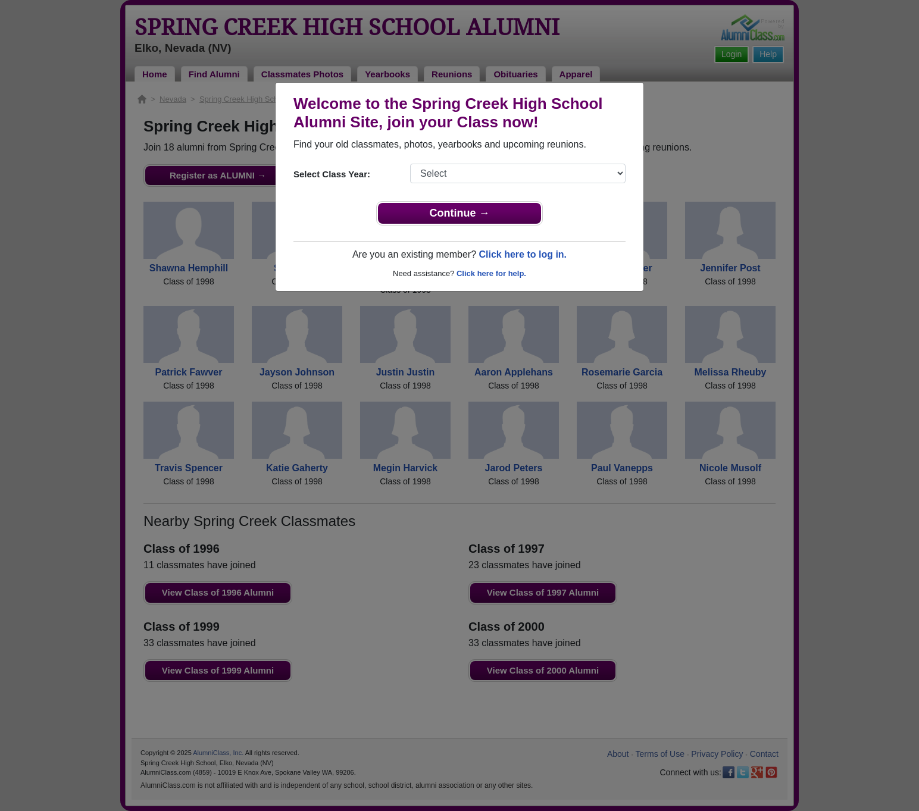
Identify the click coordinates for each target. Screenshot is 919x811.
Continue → (460, 213)
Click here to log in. (523, 254)
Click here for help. (491, 273)
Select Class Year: (331, 174)
